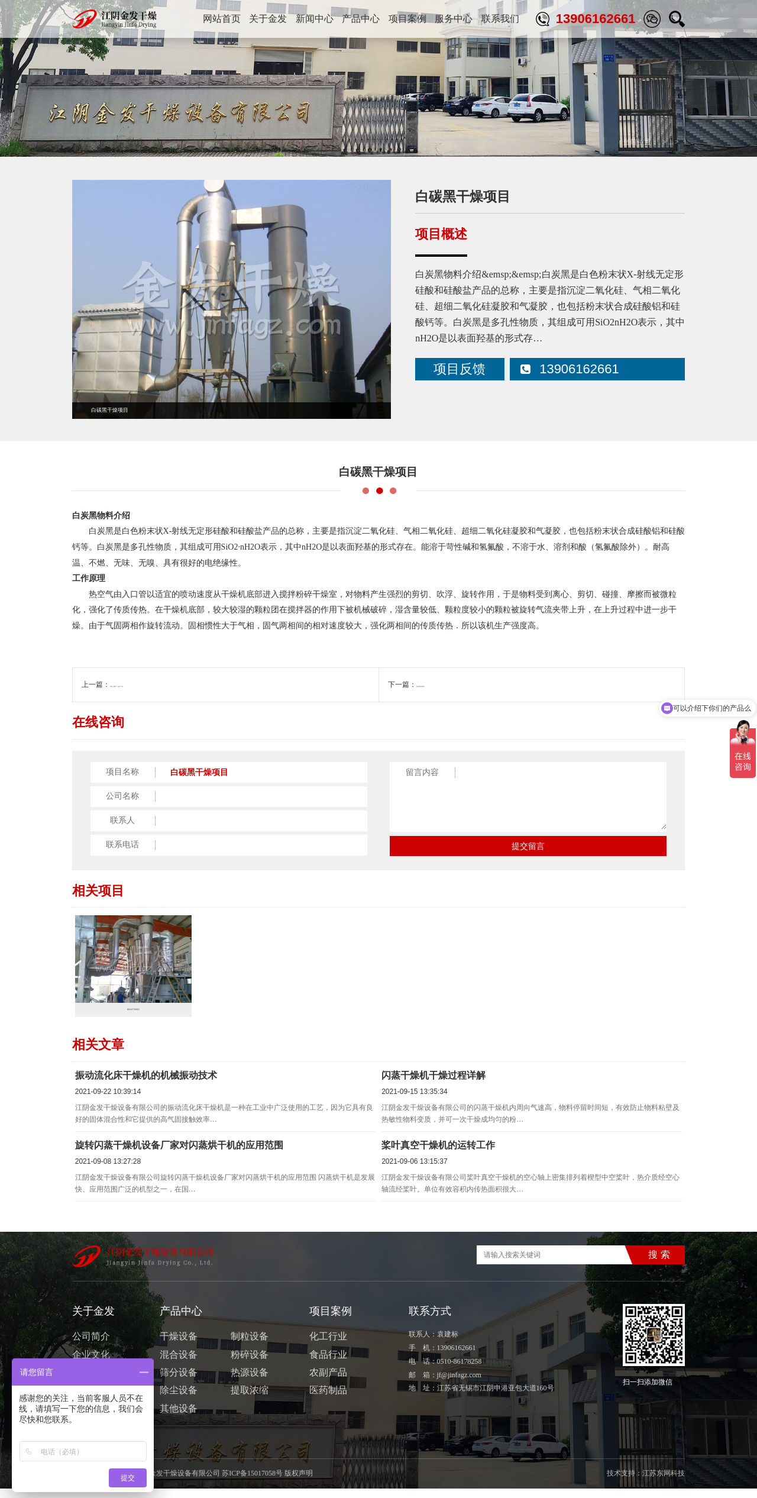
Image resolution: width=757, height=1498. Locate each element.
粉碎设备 (249, 1363)
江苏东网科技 (663, 1482)
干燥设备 (179, 1346)
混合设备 (179, 1363)
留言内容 (422, 772)
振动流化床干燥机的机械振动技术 (146, 1084)
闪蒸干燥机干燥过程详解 (433, 1084)
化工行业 (670, 142)
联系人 (122, 820)
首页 (606, 142)
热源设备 (249, 1381)
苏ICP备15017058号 (252, 1482)
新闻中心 (315, 19)
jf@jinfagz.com (459, 1384)
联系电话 (122, 844)
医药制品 (328, 1399)
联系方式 (430, 1320)
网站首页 (222, 19)
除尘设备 (179, 1399)
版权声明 (298, 1482)
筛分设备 (179, 1381)
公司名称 (122, 796)
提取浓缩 (249, 1399)
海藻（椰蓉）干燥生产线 (149, 684)
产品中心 (361, 19)
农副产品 (328, 1381)
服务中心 (454, 19)
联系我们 (500, 19)
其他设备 (179, 1417)
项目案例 (407, 19)
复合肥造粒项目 (441, 684)
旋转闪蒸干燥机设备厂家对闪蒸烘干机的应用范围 (179, 1154)
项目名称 (122, 771)
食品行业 (328, 1363)
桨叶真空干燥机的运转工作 (438, 1154)
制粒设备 (249, 1346)
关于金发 (268, 19)
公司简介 (91, 1346)
